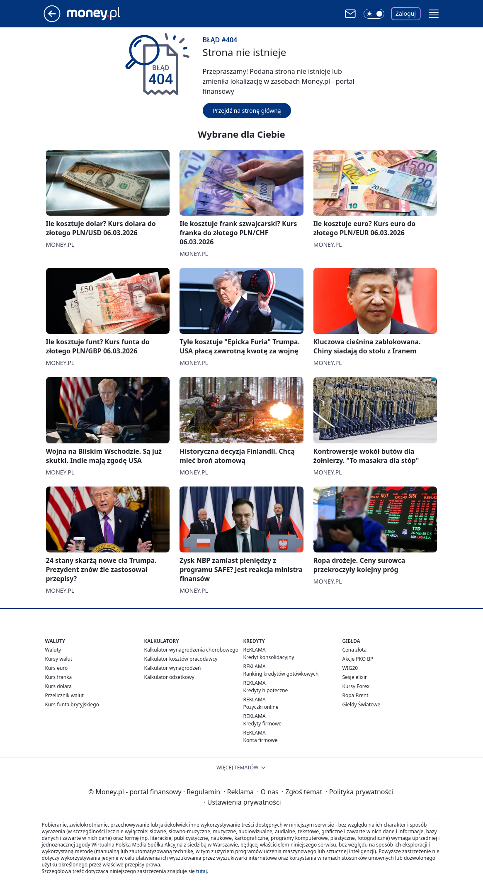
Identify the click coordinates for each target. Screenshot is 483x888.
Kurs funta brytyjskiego (72, 704)
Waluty (53, 649)
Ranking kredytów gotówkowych (281, 673)
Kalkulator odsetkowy (169, 677)
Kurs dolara (58, 686)
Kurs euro (56, 667)
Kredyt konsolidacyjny (268, 657)
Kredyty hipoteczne (265, 690)
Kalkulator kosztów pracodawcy (181, 658)
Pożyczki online (261, 706)
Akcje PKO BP (358, 658)
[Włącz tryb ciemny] (374, 14)
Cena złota (354, 649)
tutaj (201, 871)
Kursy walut (59, 658)
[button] (433, 13)
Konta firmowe (260, 740)
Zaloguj (406, 13)
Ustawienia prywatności (242, 802)
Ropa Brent (355, 695)
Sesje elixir (354, 677)
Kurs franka (58, 677)
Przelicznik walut (64, 695)
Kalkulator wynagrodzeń (172, 667)
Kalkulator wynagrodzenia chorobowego (191, 649)
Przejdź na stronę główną (247, 110)
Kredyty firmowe (262, 723)
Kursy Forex (356, 686)
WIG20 (350, 667)
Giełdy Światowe (361, 704)
